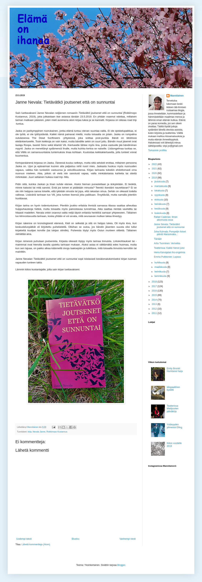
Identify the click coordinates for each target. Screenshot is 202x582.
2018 (155, 281)
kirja (30, 431)
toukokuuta (160, 213)
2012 (155, 308)
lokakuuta (159, 190)
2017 (155, 286)
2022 (155, 164)
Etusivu (75, 539)
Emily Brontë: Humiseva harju (175, 370)
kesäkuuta (160, 208)
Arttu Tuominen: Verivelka (167, 243)
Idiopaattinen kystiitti (173, 388)
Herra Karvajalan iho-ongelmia (169, 252)
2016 (155, 290)
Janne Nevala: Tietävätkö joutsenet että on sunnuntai (169, 225)
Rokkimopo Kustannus (57, 431)
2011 (155, 313)
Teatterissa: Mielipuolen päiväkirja (173, 408)
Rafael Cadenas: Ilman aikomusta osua (165, 218)
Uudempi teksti (24, 539)
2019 (155, 177)
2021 (155, 168)
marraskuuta (161, 186)
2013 (155, 304)
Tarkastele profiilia (157, 150)
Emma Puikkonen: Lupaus (167, 256)
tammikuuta (160, 276)
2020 (155, 173)
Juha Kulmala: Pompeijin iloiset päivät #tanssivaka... (170, 233)
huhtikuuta (160, 262)
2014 (155, 299)
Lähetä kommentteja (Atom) (36, 544)
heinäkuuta (160, 204)
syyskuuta (159, 195)
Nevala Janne (39, 431)
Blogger (121, 565)
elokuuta (159, 199)
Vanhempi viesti (127, 539)
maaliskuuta (160, 267)
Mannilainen (177, 95)
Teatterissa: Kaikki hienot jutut (169, 248)
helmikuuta (160, 271)
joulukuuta (160, 181)
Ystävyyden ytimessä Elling (174, 426)
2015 (155, 295)
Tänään (158, 239)
